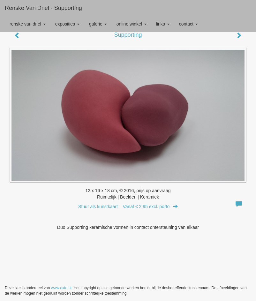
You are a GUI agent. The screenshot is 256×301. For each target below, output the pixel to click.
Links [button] (162, 23)
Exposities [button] (67, 23)
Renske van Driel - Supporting (43, 8)
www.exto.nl (61, 288)
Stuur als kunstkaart (128, 206)
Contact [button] (188, 23)
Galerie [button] (98, 23)
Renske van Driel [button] (28, 23)
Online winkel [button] (132, 23)
